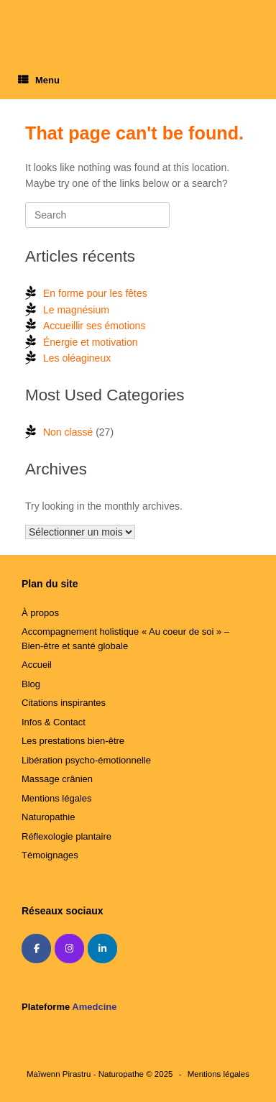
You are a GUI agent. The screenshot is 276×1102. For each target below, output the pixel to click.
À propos (40, 612)
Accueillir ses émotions (94, 325)
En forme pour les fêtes (95, 293)
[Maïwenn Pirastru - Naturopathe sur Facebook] (36, 948)
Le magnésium (76, 310)
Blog (31, 684)
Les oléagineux (77, 358)
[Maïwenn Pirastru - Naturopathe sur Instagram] (69, 948)
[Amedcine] (135, 949)
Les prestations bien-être (73, 740)
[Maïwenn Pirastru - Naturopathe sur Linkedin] (102, 948)
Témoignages (50, 855)
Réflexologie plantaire (66, 836)
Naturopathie (48, 817)
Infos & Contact (54, 722)
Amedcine (94, 1006)
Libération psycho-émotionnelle (86, 760)
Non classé (68, 432)
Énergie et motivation (90, 342)
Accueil (37, 664)
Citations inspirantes (64, 702)
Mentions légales (57, 798)
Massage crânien (57, 778)
